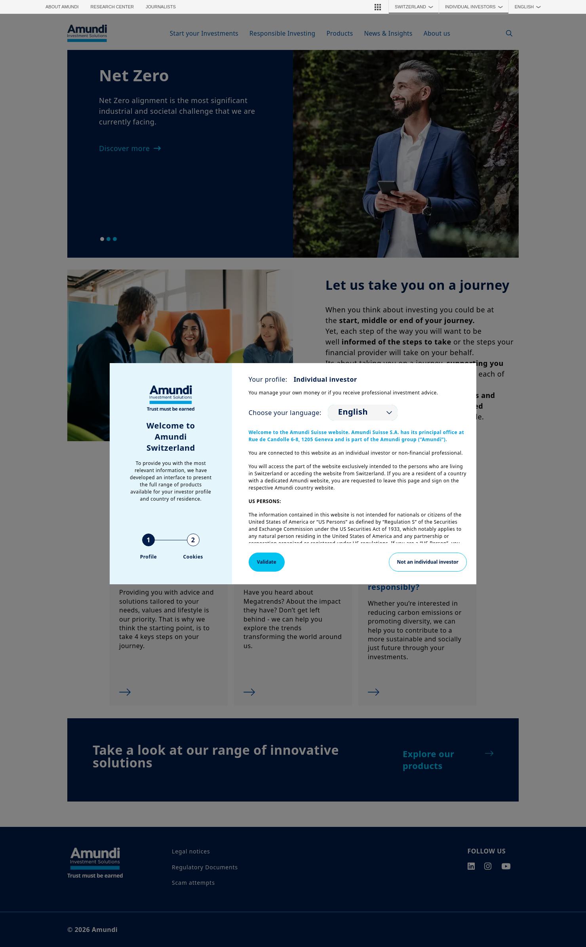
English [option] (353, 412)
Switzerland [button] (416, 6)
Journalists (161, 6)
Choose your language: (285, 412)
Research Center (112, 6)
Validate (266, 562)
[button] (377, 6)
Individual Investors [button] (475, 6)
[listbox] (363, 413)
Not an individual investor (428, 562)
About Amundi (62, 6)
